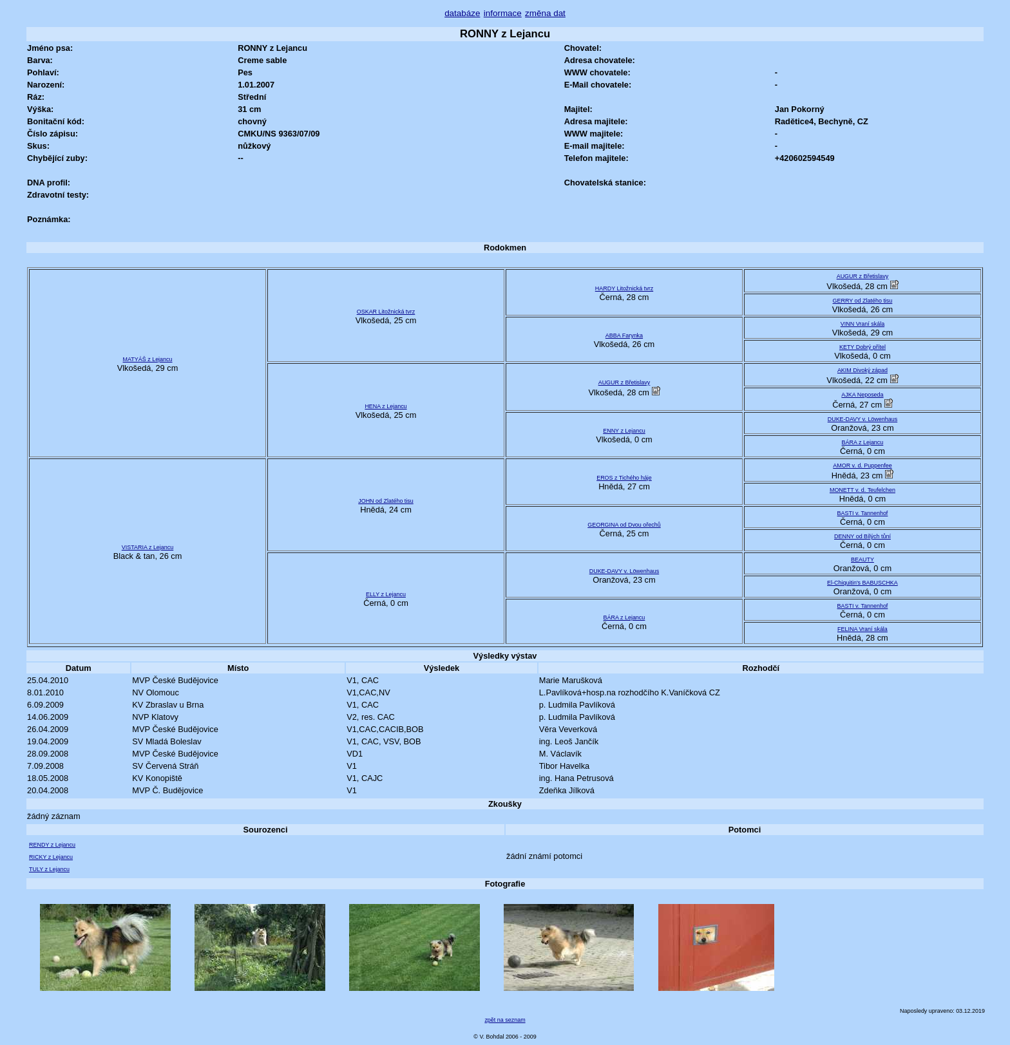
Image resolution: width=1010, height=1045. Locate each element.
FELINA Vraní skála (862, 629)
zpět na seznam (504, 1020)
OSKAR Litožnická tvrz (386, 311)
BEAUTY (862, 559)
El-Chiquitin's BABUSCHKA (862, 582)
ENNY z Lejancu (624, 431)
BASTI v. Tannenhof (862, 513)
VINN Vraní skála (862, 324)
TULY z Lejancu (49, 869)
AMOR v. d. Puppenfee (862, 465)
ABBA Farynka (624, 335)
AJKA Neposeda (862, 394)
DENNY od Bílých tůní (862, 536)
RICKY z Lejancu (51, 857)
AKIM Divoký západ (862, 370)
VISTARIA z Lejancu (147, 547)
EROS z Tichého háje (624, 478)
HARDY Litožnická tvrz (624, 288)
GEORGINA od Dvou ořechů (623, 525)
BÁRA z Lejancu (863, 442)
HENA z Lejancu (385, 406)
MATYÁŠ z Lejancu (148, 359)
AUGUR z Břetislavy (863, 276)
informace (503, 13)
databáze (462, 13)
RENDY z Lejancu (52, 845)
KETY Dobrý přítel (862, 347)
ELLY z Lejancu (386, 594)
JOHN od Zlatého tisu (386, 501)
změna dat (545, 13)
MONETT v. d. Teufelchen (862, 490)
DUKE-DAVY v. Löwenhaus (862, 419)
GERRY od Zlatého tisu (863, 300)
